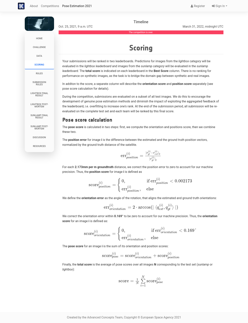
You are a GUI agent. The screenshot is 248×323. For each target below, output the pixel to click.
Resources (39, 146)
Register (198, 6)
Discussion (39, 137)
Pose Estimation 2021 (77, 6)
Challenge (39, 47)
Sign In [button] (218, 6)
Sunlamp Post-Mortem (39, 127)
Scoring (39, 64)
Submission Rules (39, 83)
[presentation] (141, 155)
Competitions (50, 6)
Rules (39, 73)
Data (39, 56)
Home (39, 38)
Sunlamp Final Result (39, 116)
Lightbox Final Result (39, 94)
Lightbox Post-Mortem (39, 105)
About (34, 6)
